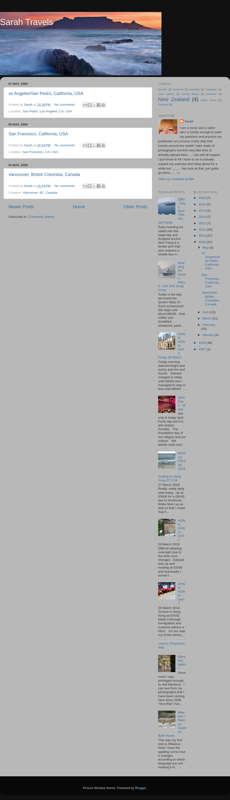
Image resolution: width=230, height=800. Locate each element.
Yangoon (163, 104)
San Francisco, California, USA (38, 134)
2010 (202, 235)
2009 (202, 242)
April (206, 312)
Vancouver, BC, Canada (40, 192)
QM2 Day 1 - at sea (181, 403)
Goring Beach (190, 94)
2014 (202, 210)
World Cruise (209, 100)
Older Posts (135, 206)
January (208, 335)
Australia (195, 89)
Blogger (140, 788)
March (207, 318)
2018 (202, 198)
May (205, 247)
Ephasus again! (182, 662)
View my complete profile (176, 179)
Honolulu (211, 94)
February (208, 325)
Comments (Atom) (41, 217)
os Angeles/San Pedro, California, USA (46, 93)
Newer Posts (21, 206)
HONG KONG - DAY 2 (181, 530)
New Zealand (174, 99)
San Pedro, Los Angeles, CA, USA (47, 111)
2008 (202, 343)
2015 (202, 204)
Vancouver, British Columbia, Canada (44, 174)
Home (79, 206)
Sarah (189, 121)
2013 (202, 217)
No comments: (65, 104)
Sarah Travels (26, 22)
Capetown (211, 89)
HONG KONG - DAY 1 (181, 593)
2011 (202, 229)
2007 (202, 349)
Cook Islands (166, 94)
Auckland (178, 89)
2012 (202, 223)
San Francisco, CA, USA (40, 152)
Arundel (162, 89)
